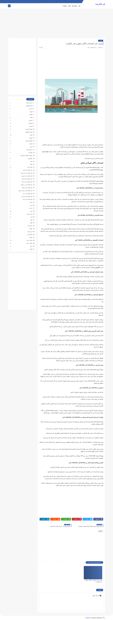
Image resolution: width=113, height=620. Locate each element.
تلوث (100, 40)
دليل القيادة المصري (27, 170)
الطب (30, 135)
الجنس (30, 126)
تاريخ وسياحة (29, 149)
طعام (31, 223)
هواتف (30, 249)
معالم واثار (74, 6)
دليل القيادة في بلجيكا (27, 187)
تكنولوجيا (30, 158)
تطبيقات (65, 6)
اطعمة (30, 114)
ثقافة (31, 164)
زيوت (31, 205)
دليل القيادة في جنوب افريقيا (25, 190)
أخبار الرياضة (29, 103)
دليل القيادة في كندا (27, 199)
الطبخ (30, 138)
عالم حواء (30, 225)
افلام (31, 117)
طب (79, 6)
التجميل (30, 120)
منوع (31, 246)
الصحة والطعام (28, 132)
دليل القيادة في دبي (27, 193)
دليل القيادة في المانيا (27, 179)
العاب (69, 6)
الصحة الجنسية (28, 129)
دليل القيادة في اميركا (27, 182)
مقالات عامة (29, 243)
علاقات (30, 228)
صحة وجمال (29, 214)
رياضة (30, 202)
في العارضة (100, 4)
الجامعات (30, 123)
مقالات (30, 237)
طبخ (31, 220)
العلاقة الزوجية (28, 141)
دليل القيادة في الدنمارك (26, 173)
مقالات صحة (29, 240)
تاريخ (31, 146)
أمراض (30, 108)
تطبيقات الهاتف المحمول (26, 155)
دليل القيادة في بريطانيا (26, 184)
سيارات (30, 208)
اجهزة (30, 111)
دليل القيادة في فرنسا (27, 196)
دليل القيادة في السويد (26, 176)
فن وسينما (29, 231)
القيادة (30, 144)
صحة (31, 211)
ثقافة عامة (29, 167)
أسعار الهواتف (29, 105)
